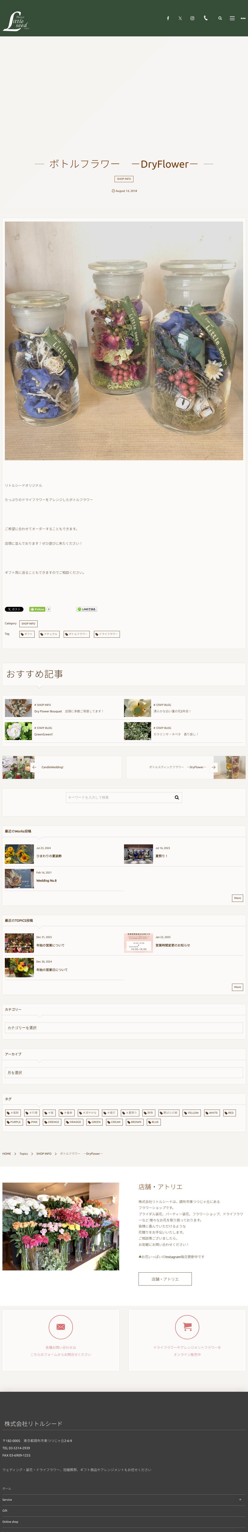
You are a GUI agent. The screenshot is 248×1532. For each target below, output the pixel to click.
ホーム (6, 1488)
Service (7, 1499)
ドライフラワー (108, 634)
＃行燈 (33, 1113)
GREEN (96, 1122)
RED (231, 1113)
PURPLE (15, 1122)
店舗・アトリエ (165, 1279)
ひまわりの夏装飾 (49, 856)
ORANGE (75, 1122)
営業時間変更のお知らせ (172, 945)
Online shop (10, 1522)
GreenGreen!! (43, 734)
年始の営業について (50, 945)
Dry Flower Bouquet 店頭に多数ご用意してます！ (69, 711)
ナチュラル (50, 634)
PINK (34, 1122)
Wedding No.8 (46, 880)
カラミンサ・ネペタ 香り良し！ (176, 734)
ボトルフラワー (78, 634)
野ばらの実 (170, 1113)
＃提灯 (111, 1113)
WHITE (213, 1113)
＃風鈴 (14, 1113)
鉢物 (150, 1113)
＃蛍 (51, 1113)
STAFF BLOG (163, 705)
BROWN (136, 1122)
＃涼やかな (90, 1113)
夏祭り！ (161, 856)
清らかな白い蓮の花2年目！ (173, 711)
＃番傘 (68, 1113)
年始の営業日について (52, 970)
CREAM (116, 1122)
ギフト (28, 634)
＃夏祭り (131, 1113)
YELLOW (193, 1113)
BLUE (155, 1122)
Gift (5, 1510)
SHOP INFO (124, 179)
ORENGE (53, 1122)
